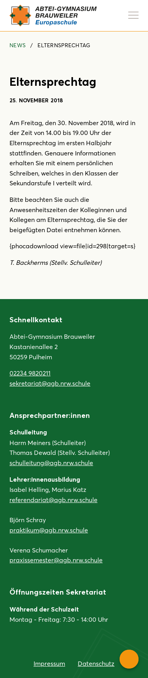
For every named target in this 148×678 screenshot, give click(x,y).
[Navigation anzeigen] (133, 15)
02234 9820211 (30, 373)
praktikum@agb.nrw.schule (48, 530)
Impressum (49, 663)
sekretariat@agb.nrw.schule (49, 383)
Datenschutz (96, 663)
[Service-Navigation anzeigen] (129, 659)
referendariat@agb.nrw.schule (53, 499)
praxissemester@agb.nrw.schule (56, 560)
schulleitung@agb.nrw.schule (51, 462)
